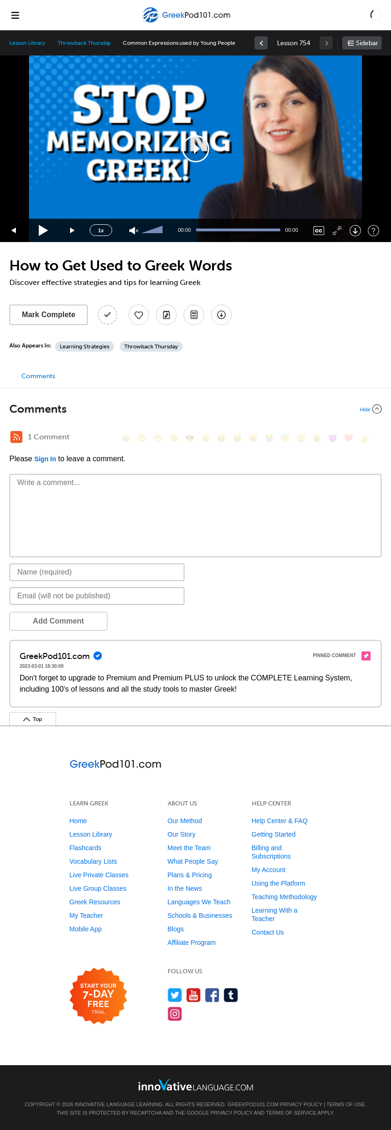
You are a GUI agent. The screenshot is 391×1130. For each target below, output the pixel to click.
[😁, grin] (158, 438)
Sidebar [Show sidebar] (367, 43)
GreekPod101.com (252, 1104)
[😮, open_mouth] (317, 438)
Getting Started (274, 834)
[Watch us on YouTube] (193, 995)
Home (78, 821)
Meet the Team (189, 848)
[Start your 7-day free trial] (98, 996)
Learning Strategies (84, 346)
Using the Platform (279, 883)
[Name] (97, 572)
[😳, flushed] (142, 438)
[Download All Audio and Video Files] (221, 315)
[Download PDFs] (194, 315)
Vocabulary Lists (93, 861)
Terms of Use (346, 1104)
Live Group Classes (98, 888)
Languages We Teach (199, 902)
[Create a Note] (166, 315)
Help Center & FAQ (280, 821)
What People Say (193, 861)
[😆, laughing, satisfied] (221, 438)
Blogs (176, 929)
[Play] (44, 230)
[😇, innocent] (285, 438)
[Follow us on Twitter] (175, 995)
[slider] (153, 230)
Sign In (45, 459)
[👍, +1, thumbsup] (364, 438)
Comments (38, 376)
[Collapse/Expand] (195, 409)
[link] (261, 42)
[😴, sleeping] (301, 438)
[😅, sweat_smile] (237, 438)
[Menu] (15, 15)
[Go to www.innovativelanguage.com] (195, 1084)
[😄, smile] (126, 438)
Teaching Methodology (284, 897)
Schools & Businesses (200, 915)
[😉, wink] (253, 438)
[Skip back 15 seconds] (14, 230)
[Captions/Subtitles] (319, 230)
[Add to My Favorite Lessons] (138, 315)
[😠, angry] (205, 438)
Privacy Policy (301, 1104)
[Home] (187, 22)
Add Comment (58, 621)
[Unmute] (134, 230)
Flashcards (85, 848)
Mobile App (86, 929)
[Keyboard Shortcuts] (373, 230)
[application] (195, 148)
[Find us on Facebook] (212, 995)
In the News (185, 888)
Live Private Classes (99, 875)
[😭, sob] (269, 438)
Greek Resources (95, 902)
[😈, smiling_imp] (333, 438)
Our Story (182, 834)
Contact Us (268, 932)
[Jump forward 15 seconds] (73, 230)
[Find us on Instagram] (175, 1013)
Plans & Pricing (190, 875)
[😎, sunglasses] (190, 438)
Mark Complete (49, 315)
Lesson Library (27, 43)
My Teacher (86, 915)
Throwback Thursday (84, 43)
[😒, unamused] (174, 438)
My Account (268, 869)
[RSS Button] (16, 437)
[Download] (355, 230)
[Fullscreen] (337, 230)
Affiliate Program (192, 942)
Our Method (185, 821)
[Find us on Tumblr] (231, 995)
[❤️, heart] (348, 438)
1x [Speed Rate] (101, 230)
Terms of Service (291, 1113)
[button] (376, 15)
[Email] (97, 596)
